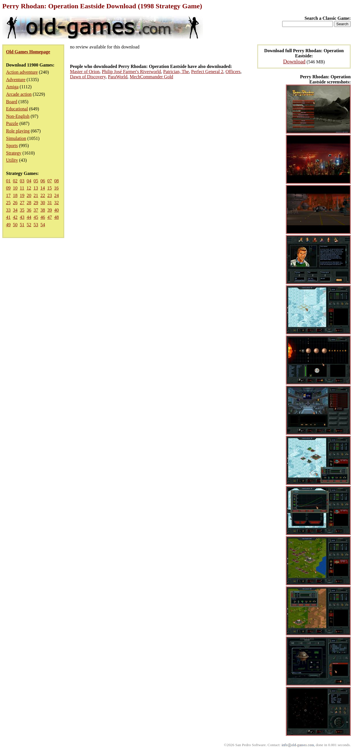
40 (56, 210)
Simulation (16, 138)
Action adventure (22, 72)
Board (11, 101)
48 (56, 217)
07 (49, 180)
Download (294, 61)
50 (15, 224)
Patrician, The (176, 71)
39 (49, 210)
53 (36, 224)
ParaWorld (117, 76)
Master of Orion (85, 71)
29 (36, 202)
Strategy (13, 153)
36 (29, 210)
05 (36, 180)
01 (8, 180)
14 (42, 188)
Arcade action (19, 94)
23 (49, 195)
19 (22, 195)
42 (15, 217)
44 (29, 217)
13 (35, 188)
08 (56, 180)
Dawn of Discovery (88, 76)
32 (56, 202)
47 (49, 217)
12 (28, 188)
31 (49, 202)
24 (56, 195)
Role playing (18, 130)
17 (8, 195)
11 (22, 188)
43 (22, 217)
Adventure (16, 79)
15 (49, 188)
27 (22, 202)
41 (8, 217)
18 (15, 195)
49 (8, 224)
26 (15, 202)
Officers (232, 71)
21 (36, 195)
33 (8, 210)
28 (29, 202)
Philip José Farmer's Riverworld (131, 71)
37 (36, 210)
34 (15, 210)
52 (29, 224)
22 (42, 195)
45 (36, 217)
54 (42, 224)
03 (22, 180)
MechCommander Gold (151, 76)
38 (42, 210)
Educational (17, 108)
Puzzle (12, 123)
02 (15, 180)
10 (15, 188)
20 (29, 195)
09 (8, 188)
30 (42, 202)
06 (42, 180)
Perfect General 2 (207, 71)
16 (56, 188)
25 (8, 202)
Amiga (12, 86)
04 (29, 180)
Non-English (18, 116)
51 (22, 224)
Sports (12, 145)
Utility (12, 160)
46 (42, 217)
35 (22, 210)
